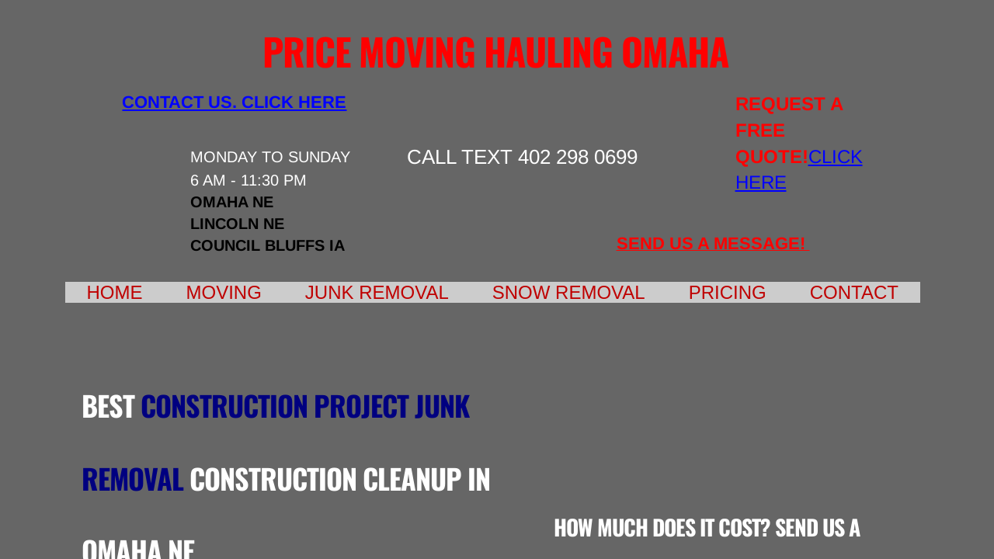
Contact (854, 292)
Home (115, 292)
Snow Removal (568, 292)
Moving (224, 292)
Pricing (727, 292)
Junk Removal (377, 292)
